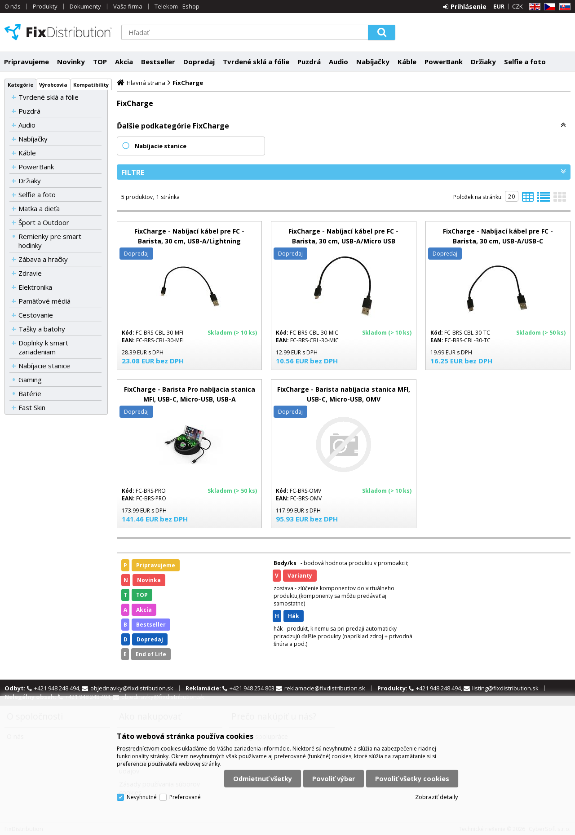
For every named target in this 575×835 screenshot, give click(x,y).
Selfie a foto (525, 61)
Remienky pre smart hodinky (49, 241)
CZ (548, 7)
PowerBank (444, 61)
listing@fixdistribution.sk (505, 688)
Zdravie (30, 273)
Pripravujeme (26, 61)
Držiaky (483, 61)
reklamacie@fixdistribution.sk (324, 688)
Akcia (124, 61)
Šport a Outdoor (43, 222)
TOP (100, 61)
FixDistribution (58, 32)
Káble (407, 61)
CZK (517, 6)
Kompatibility (91, 84)
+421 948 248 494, (58, 688)
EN (533, 7)
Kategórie (20, 84)
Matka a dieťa (39, 208)
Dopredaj (199, 61)
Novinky (71, 61)
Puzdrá (309, 61)
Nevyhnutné (142, 797)
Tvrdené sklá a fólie (256, 61)
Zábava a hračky (43, 259)
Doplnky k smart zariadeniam (43, 347)
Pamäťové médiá (44, 300)
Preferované (185, 797)
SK (563, 7)
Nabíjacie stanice (44, 365)
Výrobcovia (53, 84)
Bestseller (158, 61)
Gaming (30, 379)
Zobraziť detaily (436, 797)
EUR (498, 6)
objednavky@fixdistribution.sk (131, 688)
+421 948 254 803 (253, 688)
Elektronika (35, 287)
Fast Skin (31, 407)
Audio (338, 61)
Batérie (29, 393)
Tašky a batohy (41, 328)
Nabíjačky (372, 61)
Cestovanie (35, 314)
